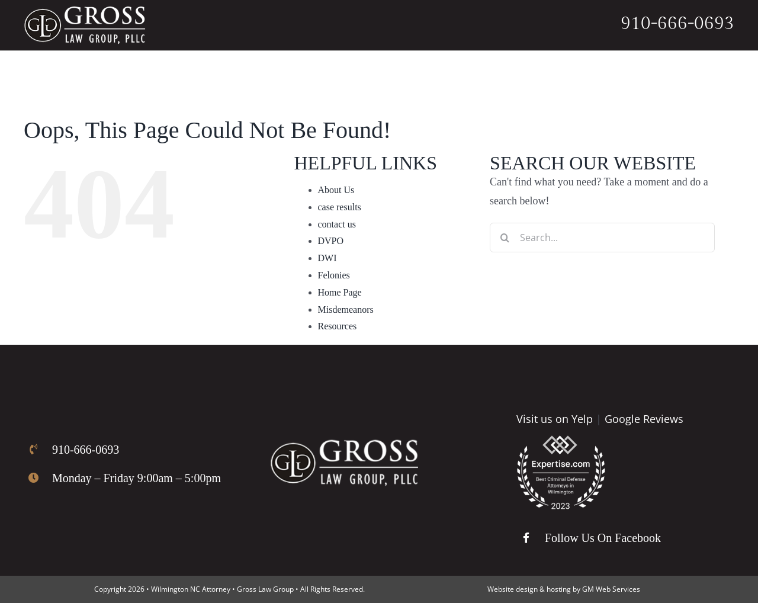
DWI (327, 258)
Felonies (334, 275)
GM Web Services (611, 589)
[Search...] (602, 237)
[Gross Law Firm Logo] (344, 445)
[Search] (504, 237)
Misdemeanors (346, 309)
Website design (512, 589)
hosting (559, 589)
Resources (337, 326)
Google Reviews (644, 419)
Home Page (340, 292)
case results (339, 207)
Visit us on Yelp (554, 419)
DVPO (331, 241)
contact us (337, 224)
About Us (336, 190)
